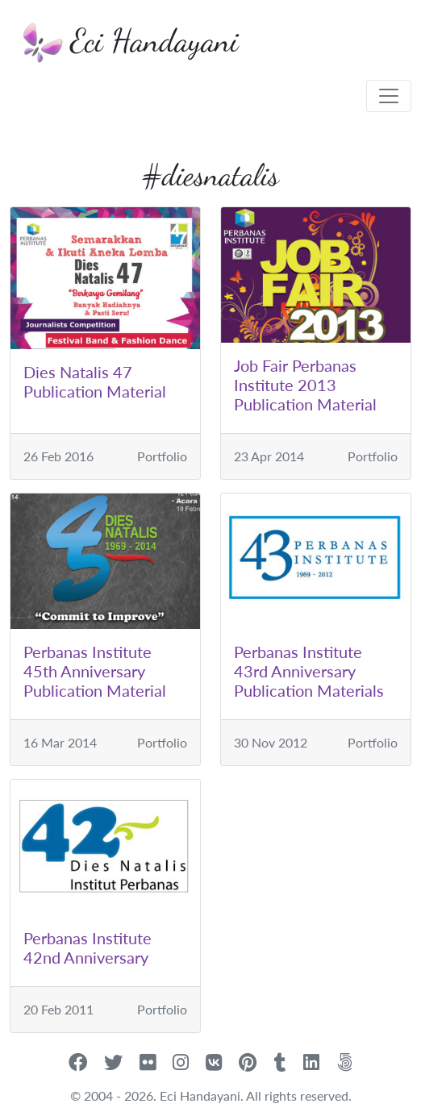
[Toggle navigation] (388, 96)
